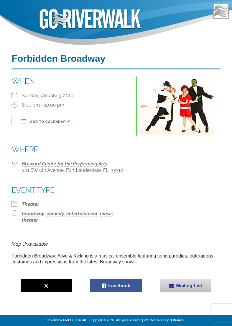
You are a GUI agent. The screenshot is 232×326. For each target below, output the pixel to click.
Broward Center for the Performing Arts (64, 164)
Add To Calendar (43, 121)
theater (30, 220)
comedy (55, 213)
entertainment (82, 213)
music (106, 213)
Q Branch (177, 320)
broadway (33, 213)
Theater (30, 204)
